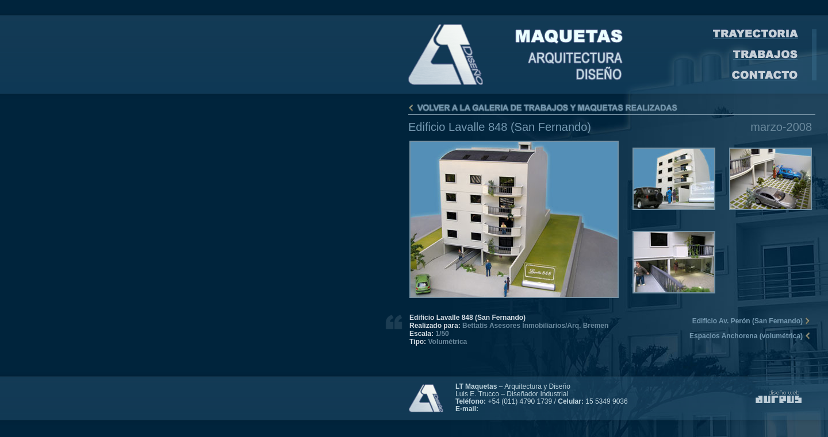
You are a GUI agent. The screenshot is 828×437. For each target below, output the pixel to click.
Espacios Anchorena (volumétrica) (746, 336)
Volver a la (611, 107)
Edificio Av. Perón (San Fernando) (747, 321)
